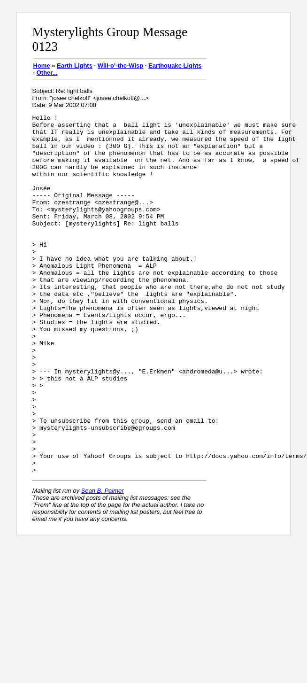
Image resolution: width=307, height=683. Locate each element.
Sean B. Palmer (102, 562)
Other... (47, 72)
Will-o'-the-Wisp (120, 65)
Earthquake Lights (174, 65)
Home (41, 65)
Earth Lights (74, 65)
